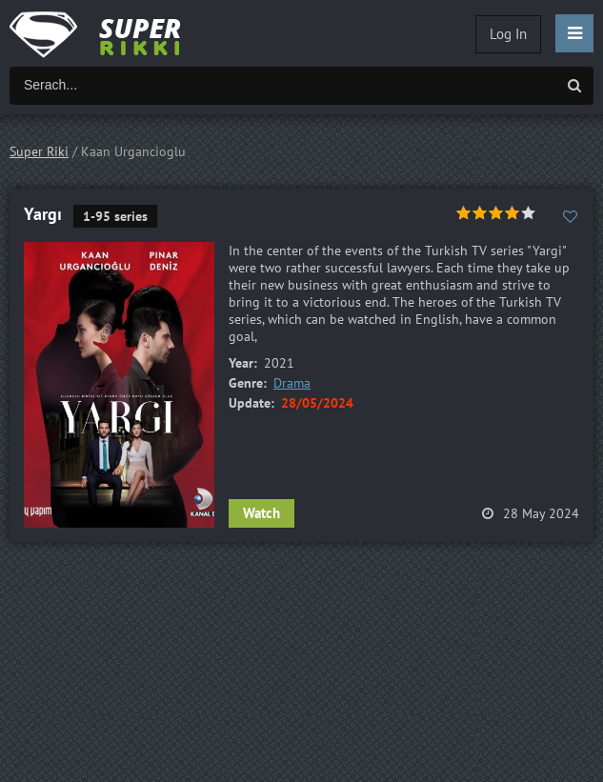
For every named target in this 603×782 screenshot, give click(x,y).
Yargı (43, 214)
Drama (292, 382)
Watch (261, 513)
